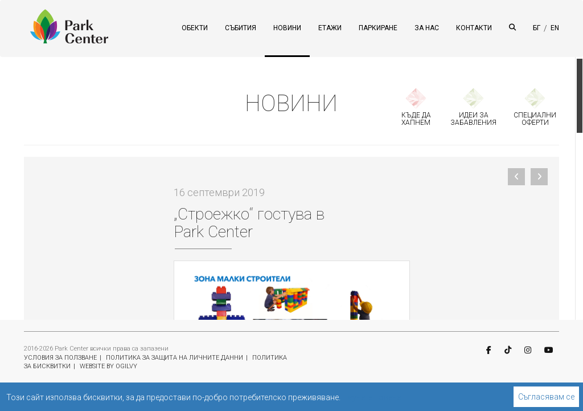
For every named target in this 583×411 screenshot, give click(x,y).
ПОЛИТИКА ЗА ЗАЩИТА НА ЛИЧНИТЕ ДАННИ (174, 357)
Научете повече (371, 397)
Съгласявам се (546, 396)
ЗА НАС (426, 28)
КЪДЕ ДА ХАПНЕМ (416, 119)
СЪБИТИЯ (240, 28)
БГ (536, 28)
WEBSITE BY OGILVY (108, 366)
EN (555, 28)
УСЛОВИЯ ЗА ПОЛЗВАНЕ (60, 357)
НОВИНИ (287, 28)
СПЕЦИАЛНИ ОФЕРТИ (535, 119)
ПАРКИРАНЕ (378, 28)
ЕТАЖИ (330, 28)
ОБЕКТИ (195, 28)
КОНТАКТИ (474, 28)
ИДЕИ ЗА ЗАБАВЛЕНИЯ (473, 119)
